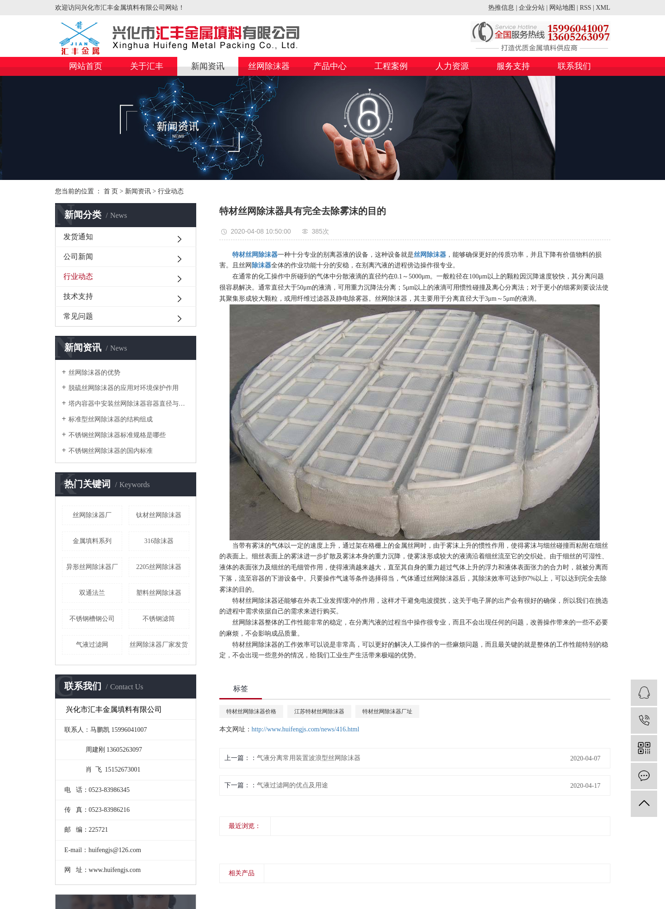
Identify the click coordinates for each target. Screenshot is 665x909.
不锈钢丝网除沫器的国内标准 (110, 450)
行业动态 (171, 191)
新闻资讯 (207, 66)
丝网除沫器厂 (92, 515)
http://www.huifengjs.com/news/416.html (306, 729)
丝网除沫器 (269, 66)
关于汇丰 (146, 66)
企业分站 (532, 7)
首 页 (111, 191)
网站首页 (85, 66)
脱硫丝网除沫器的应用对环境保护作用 (123, 387)
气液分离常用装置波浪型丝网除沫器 (308, 757)
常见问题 (78, 316)
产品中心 (330, 66)
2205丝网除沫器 (158, 566)
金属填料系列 (92, 541)
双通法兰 (92, 592)
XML (603, 7)
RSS (585, 7)
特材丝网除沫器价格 (251, 711)
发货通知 (78, 237)
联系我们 (574, 66)
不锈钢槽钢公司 (92, 618)
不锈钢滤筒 (159, 618)
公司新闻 (78, 256)
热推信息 (501, 7)
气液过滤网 (92, 644)
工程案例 (391, 66)
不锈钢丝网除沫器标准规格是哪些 (117, 435)
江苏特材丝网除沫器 (319, 711)
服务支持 (513, 66)
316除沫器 (159, 541)
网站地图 (562, 7)
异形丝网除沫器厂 (92, 566)
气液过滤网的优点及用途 (292, 785)
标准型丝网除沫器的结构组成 (110, 419)
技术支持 (78, 296)
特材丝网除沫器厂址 (387, 711)
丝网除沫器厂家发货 (159, 644)
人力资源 (452, 66)
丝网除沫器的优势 (94, 372)
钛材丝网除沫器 (158, 515)
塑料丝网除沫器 (158, 592)
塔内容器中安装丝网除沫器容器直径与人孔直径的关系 (128, 403)
